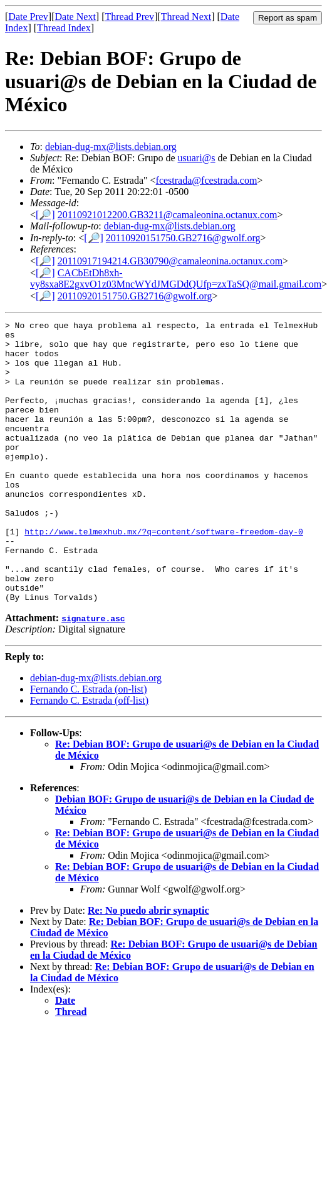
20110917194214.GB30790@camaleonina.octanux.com (170, 261)
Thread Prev (129, 16)
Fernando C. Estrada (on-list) (88, 745)
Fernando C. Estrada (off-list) (89, 756)
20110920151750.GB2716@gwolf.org (183, 237)
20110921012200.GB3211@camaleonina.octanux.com (168, 214)
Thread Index (64, 27)
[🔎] (45, 214)
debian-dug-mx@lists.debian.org (111, 146)
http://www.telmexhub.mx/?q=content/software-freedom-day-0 (163, 574)
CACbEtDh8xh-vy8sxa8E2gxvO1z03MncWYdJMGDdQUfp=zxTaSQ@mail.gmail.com (175, 278)
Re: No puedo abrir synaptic (148, 966)
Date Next (75, 16)
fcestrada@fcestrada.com (206, 180)
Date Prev (28, 16)
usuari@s (196, 157)
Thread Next (186, 16)
